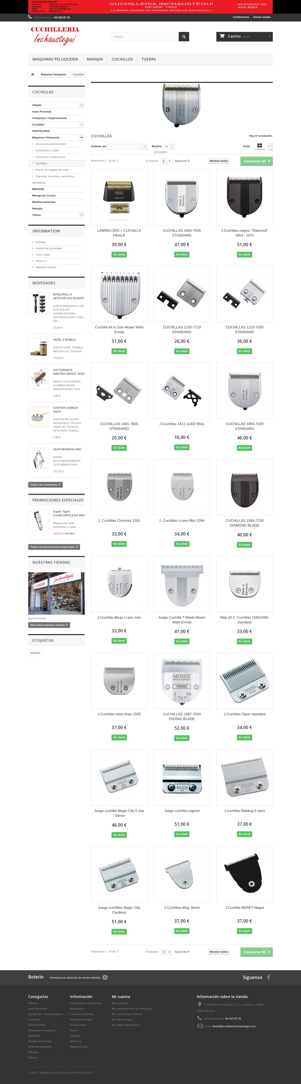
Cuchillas (41, 163)
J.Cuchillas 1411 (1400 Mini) (181, 424)
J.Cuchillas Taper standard (244, 714)
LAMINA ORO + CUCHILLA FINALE (119, 233)
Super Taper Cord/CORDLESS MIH (69, 513)
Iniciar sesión (262, 17)
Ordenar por (99, 146)
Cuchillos (122, 59)
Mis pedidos (120, 1003)
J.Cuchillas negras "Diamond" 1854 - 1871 (244, 233)
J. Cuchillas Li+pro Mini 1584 (182, 521)
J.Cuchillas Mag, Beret (182, 908)
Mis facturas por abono (127, 1014)
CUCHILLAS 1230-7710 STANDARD (182, 329)
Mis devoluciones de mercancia (132, 1008)
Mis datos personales (125, 1025)
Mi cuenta (121, 996)
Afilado (36, 105)
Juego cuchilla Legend (181, 811)
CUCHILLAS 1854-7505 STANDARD (182, 233)
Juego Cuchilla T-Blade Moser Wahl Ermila (181, 619)
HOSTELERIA (41, 131)
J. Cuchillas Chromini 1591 (119, 521)
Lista (270, 147)
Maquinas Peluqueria (55, 59)
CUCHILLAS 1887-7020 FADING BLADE (182, 716)
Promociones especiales (57, 500)
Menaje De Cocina (43, 195)
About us (41, 260)
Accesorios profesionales (50, 144)
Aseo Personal (41, 111)
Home (74, 1030)
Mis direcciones (122, 1019)
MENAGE (38, 189)
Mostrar (157, 146)
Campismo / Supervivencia (49, 118)
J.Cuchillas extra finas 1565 (119, 714)
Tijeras (149, 59)
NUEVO (35, 653)
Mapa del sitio (79, 1046)
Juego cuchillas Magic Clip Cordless (119, 910)
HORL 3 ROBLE (64, 339)
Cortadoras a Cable (47, 150)
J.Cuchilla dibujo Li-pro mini (119, 617)
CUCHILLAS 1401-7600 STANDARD (119, 426)
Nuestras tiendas (45, 267)
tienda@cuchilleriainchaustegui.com (234, 1026)
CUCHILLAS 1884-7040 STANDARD (244, 426)
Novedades (43, 282)
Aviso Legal (42, 254)
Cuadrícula (259, 147)
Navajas (95, 59)
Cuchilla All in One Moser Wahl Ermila (119, 329)
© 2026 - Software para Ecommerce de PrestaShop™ (60, 1072)
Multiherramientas (44, 202)
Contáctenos (241, 17)
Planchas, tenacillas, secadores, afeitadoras (53, 179)
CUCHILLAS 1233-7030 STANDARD (244, 329)
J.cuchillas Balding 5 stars (244, 811)
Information (46, 230)
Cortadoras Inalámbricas (50, 156)
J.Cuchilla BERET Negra (244, 908)
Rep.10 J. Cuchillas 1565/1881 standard (244, 619)
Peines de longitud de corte (52, 169)
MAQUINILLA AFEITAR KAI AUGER (68, 296)
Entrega (40, 242)
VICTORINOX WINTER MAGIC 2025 (68, 371)
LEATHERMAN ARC (67, 449)
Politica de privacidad (48, 248)
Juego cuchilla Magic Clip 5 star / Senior (119, 813)
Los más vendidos (82, 1014)
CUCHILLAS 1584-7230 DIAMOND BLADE (244, 523)
